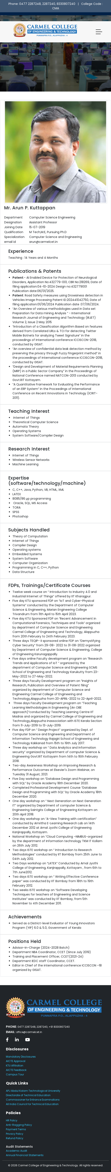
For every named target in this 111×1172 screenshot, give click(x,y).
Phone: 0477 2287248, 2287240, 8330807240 (41, 4)
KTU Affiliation (14, 1065)
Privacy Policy (14, 1134)
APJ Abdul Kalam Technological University (33, 1091)
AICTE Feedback (16, 1070)
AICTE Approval (15, 1061)
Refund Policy (14, 1138)
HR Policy (11, 1120)
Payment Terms (16, 1129)
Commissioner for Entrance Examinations (33, 1099)
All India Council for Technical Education (32, 1104)
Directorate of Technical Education (28, 1095)
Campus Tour (15, 1074)
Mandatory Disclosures (21, 1056)
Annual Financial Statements (25, 1155)
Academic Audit (16, 1151)
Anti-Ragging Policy (19, 1125)
